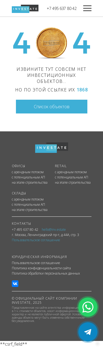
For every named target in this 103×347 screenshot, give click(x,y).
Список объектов (51, 107)
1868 (82, 90)
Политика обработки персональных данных (46, 273)
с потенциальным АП (28, 177)
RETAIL (61, 166)
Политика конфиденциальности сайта (41, 268)
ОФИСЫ (19, 166)
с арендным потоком (28, 172)
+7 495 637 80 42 (62, 8)
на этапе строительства (30, 182)
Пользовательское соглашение (36, 263)
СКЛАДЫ (19, 193)
